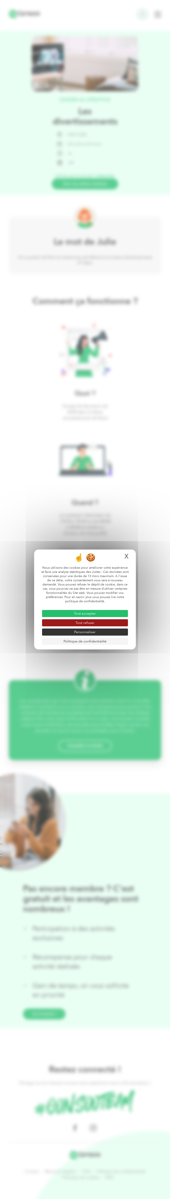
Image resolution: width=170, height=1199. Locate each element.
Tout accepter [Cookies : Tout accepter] (85, 613)
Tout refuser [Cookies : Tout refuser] (85, 622)
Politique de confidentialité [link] (85, 641)
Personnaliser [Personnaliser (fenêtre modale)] (85, 632)
